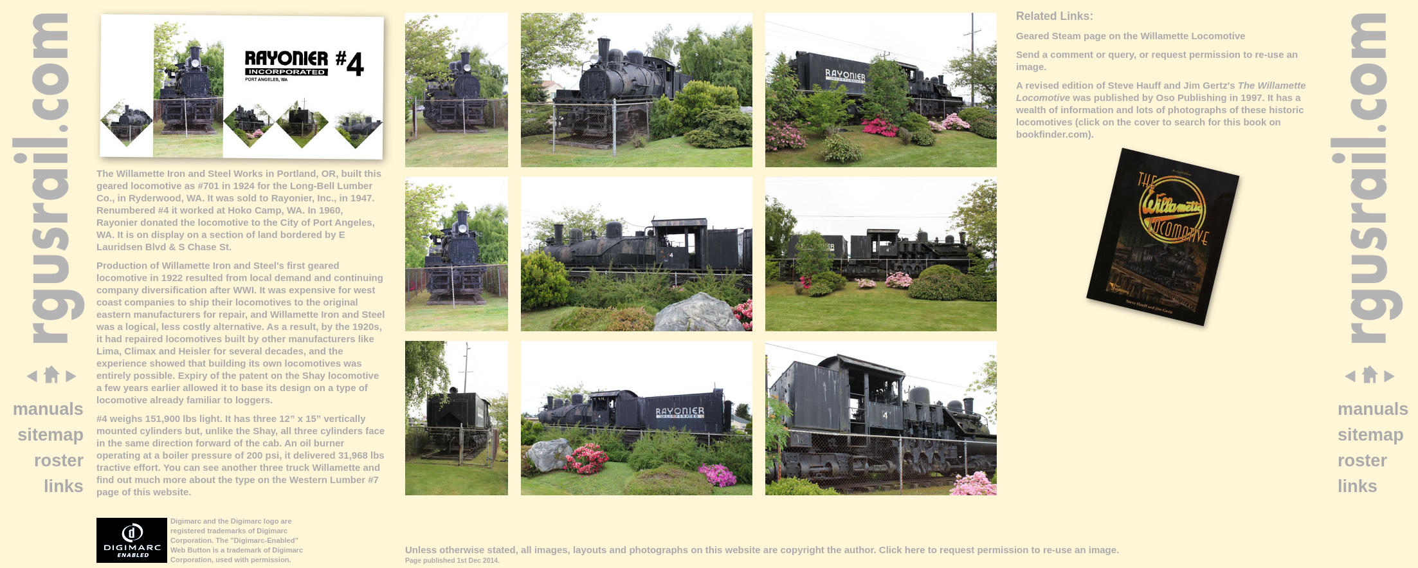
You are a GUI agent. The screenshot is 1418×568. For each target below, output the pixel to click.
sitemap (50, 434)
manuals (48, 409)
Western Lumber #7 (334, 479)
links (64, 486)
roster (59, 460)
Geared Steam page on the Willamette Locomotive (1131, 35)
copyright (802, 549)
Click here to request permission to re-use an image (997, 549)
